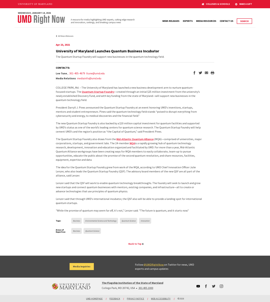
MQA (132, 143)
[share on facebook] (194, 73)
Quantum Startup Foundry (98, 91)
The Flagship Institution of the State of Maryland (132, 282)
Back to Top (135, 243)
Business (76, 221)
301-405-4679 (77, 73)
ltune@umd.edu (95, 73)
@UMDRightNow (154, 264)
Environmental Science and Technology (100, 221)
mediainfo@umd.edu (89, 78)
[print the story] (212, 73)
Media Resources (206, 20)
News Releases (170, 20)
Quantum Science (129, 221)
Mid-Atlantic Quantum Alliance (135, 139)
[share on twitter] (200, 73)
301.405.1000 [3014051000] (145, 288)
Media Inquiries (81, 266)
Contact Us (226, 20)
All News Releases (65, 36)
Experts (188, 20)
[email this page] (206, 73)
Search (244, 21)
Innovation (145, 221)
